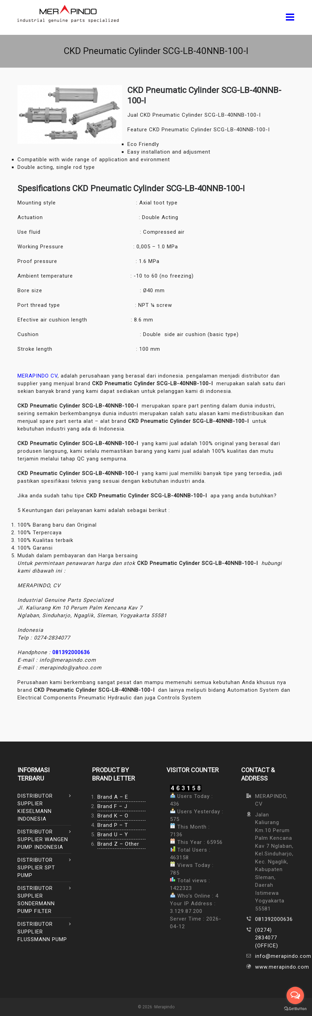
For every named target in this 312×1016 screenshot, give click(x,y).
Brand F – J (112, 806)
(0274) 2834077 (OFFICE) (266, 938)
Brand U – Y (112, 834)
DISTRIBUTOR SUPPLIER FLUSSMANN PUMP (42, 932)
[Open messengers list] (295, 995)
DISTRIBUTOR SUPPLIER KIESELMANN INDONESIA (35, 807)
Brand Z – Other (118, 844)
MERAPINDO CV (37, 376)
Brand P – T (112, 825)
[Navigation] (290, 17)
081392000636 (71, 652)
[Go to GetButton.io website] (295, 1009)
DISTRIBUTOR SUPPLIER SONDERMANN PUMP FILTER (36, 899)
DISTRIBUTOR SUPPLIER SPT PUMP (36, 867)
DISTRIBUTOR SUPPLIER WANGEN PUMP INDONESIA (42, 839)
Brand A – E (112, 797)
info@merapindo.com (275, 956)
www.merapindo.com (275, 967)
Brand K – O (112, 816)
